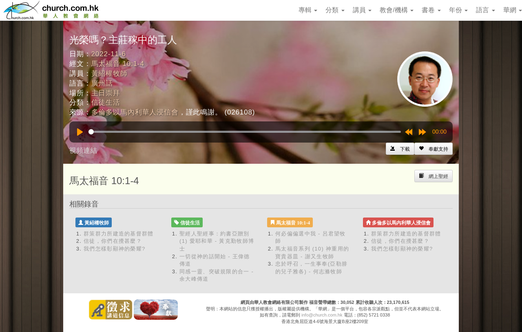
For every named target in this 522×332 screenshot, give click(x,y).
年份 (458, 10)
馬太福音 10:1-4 (117, 64)
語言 (485, 10)
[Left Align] (433, 149)
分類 (334, 10)
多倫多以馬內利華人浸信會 (135, 112)
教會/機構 (397, 10)
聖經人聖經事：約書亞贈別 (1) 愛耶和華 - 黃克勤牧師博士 (216, 241)
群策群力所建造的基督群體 (119, 234)
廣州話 (102, 83)
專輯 (308, 10)
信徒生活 (105, 102)
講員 (362, 10)
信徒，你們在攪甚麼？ (113, 241)
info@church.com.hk (321, 314)
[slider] (244, 132)
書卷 (431, 10)
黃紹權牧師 (109, 73)
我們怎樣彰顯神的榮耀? (115, 249)
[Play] (79, 132)
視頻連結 (83, 150)
